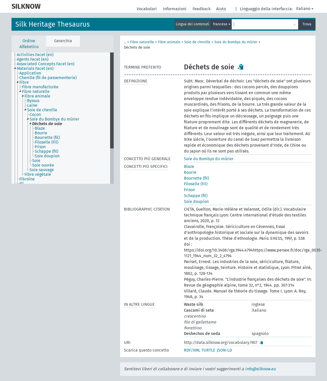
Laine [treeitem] (32, 105)
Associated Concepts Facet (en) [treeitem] (45, 64)
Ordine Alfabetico (29, 43)
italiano (304, 8)
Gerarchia (63, 40)
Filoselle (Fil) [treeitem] (46, 142)
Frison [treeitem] (40, 147)
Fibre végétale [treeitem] (38, 174)
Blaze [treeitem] (40, 128)
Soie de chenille (197, 42)
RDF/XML (192, 350)
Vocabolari (147, 8)
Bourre (190, 172)
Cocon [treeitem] (35, 114)
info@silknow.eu (260, 368)
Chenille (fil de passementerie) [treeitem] (48, 77)
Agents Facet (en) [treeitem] (32, 59)
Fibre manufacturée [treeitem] (40, 87)
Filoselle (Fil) (195, 183)
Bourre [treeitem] (41, 133)
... (125, 42)
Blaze (189, 166)
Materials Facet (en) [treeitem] (35, 68)
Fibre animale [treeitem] (37, 96)
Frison (189, 189)
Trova (306, 24)
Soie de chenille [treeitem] (42, 110)
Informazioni (175, 8)
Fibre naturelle (142, 42)
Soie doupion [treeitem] (47, 156)
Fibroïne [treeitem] (27, 179)
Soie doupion (196, 201)
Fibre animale (169, 42)
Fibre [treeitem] (24, 82)
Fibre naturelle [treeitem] (36, 91)
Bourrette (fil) (196, 178)
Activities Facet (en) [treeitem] (35, 54)
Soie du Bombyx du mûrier (236, 42)
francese (221, 24)
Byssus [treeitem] (33, 101)
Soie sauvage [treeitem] (42, 170)
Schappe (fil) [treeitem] (46, 151)
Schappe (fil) (195, 195)
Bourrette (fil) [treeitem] (47, 137)
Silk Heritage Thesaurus (52, 24)
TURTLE (208, 350)
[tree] (62, 118)
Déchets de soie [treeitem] (47, 124)
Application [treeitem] (30, 73)
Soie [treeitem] (36, 160)
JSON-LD (224, 350)
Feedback (202, 8)
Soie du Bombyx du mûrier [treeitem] (54, 119)
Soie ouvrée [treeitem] (43, 165)
